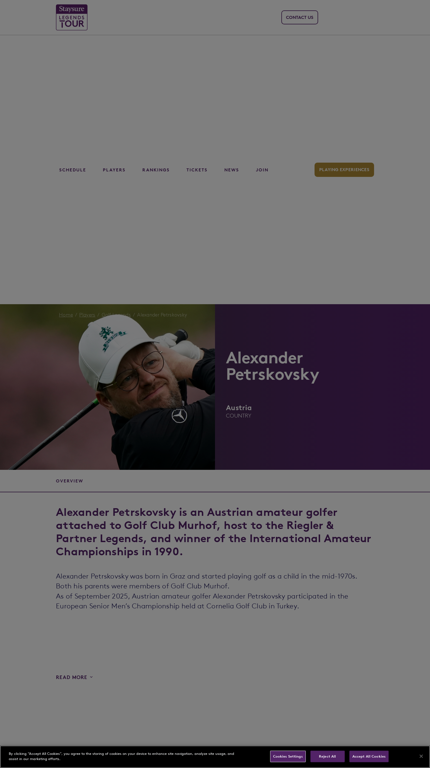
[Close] (421, 756)
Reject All (327, 756)
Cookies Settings (288, 756)
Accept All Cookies (369, 756)
